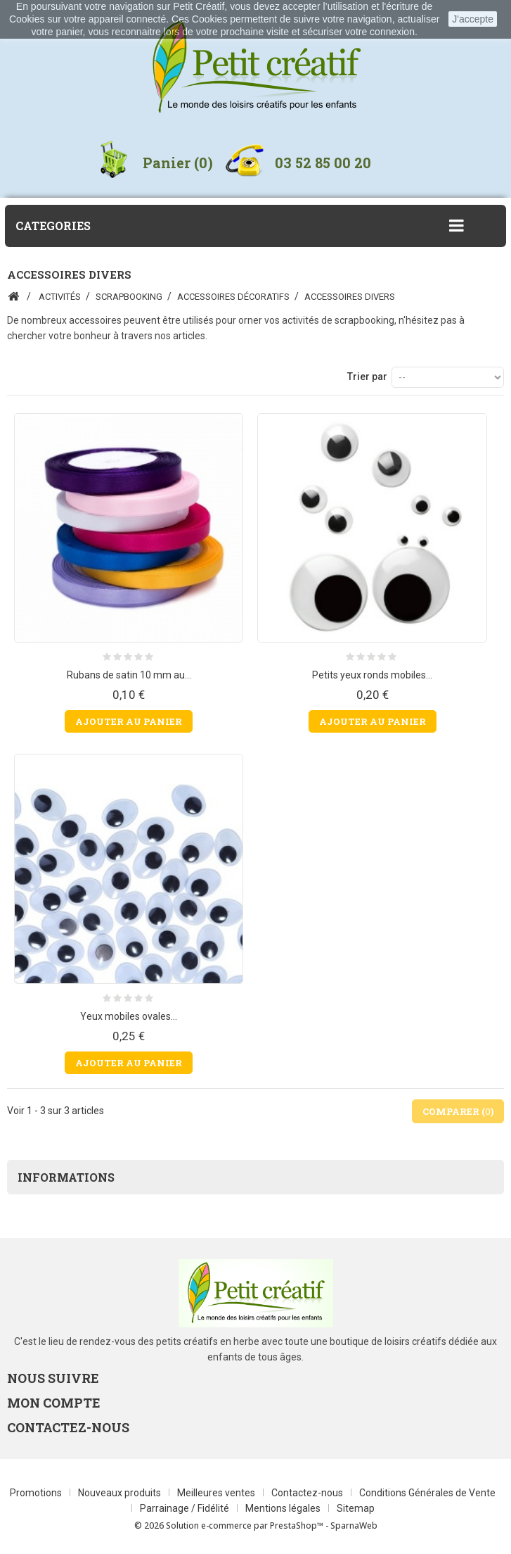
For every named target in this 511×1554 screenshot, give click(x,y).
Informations (66, 1177)
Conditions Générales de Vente (427, 1492)
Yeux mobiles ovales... (128, 1016)
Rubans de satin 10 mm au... (129, 675)
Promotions (37, 1492)
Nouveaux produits (120, 1492)
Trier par (367, 376)
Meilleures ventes (217, 1492)
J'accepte (472, 19)
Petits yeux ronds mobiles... (372, 675)
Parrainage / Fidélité (185, 1508)
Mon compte (54, 1402)
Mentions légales (284, 1508)
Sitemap (356, 1508)
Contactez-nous (308, 1492)
